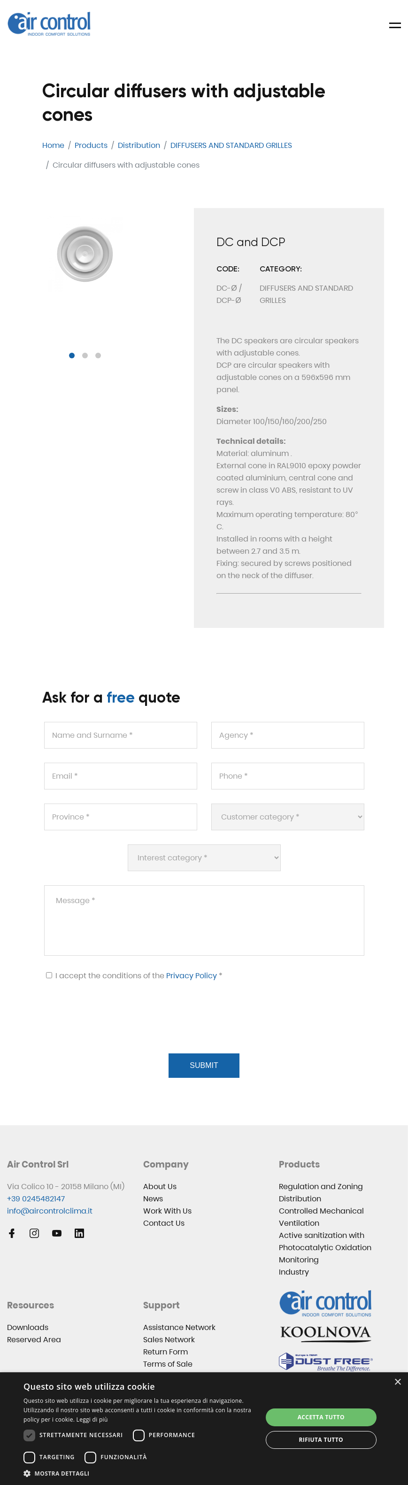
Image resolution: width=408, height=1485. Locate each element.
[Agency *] (287, 735)
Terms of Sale (167, 1364)
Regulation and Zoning (321, 1186)
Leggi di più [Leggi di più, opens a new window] (92, 1419)
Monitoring (299, 1259)
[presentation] (114, 1028)
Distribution (300, 1198)
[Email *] (120, 776)
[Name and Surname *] (120, 735)
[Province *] (120, 817)
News (153, 1198)
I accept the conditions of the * (134, 975)
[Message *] (204, 920)
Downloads (27, 1327)
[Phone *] (287, 776)
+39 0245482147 (36, 1198)
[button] (72, 355)
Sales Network (169, 1339)
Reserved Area (34, 1339)
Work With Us (167, 1211)
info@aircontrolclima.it (49, 1211)
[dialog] (204, 1428)
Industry (294, 1272)
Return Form (165, 1351)
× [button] (397, 1382)
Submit (204, 1065)
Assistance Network (179, 1327)
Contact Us (164, 1223)
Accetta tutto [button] (321, 1417)
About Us (160, 1186)
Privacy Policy (191, 975)
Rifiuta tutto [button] (321, 1440)
